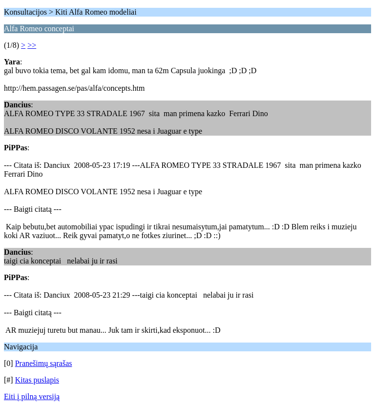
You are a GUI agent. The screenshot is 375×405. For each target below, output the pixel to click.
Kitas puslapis (37, 380)
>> (31, 45)
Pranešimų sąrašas (43, 363)
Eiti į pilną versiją (32, 396)
